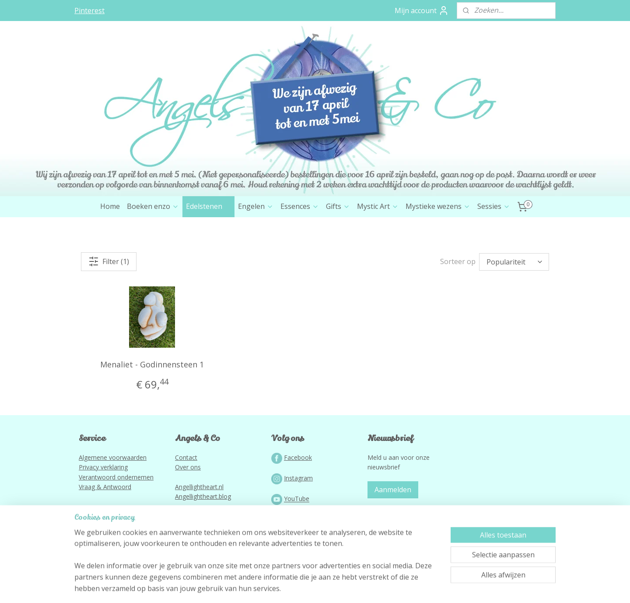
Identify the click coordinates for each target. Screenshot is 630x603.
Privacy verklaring (103, 467)
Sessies (493, 206)
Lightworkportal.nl (200, 547)
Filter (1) (108, 261)
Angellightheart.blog (203, 496)
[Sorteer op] (514, 262)
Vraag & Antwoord (105, 487)
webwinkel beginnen (330, 587)
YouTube (296, 499)
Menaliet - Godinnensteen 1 (152, 364)
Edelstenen (208, 206)
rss (297, 587)
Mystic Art (378, 206)
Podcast (295, 519)
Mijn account (422, 10)
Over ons (188, 467)
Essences (299, 206)
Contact (186, 457)
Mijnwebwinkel (406, 587)
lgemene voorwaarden (115, 457)
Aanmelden (392, 489)
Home (110, 206)
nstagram (299, 478)
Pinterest (89, 10)
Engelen (255, 206)
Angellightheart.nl (199, 487)
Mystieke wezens (438, 206)
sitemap (278, 587)
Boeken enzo (153, 206)
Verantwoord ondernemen (116, 477)
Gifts (338, 206)
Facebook (298, 457)
